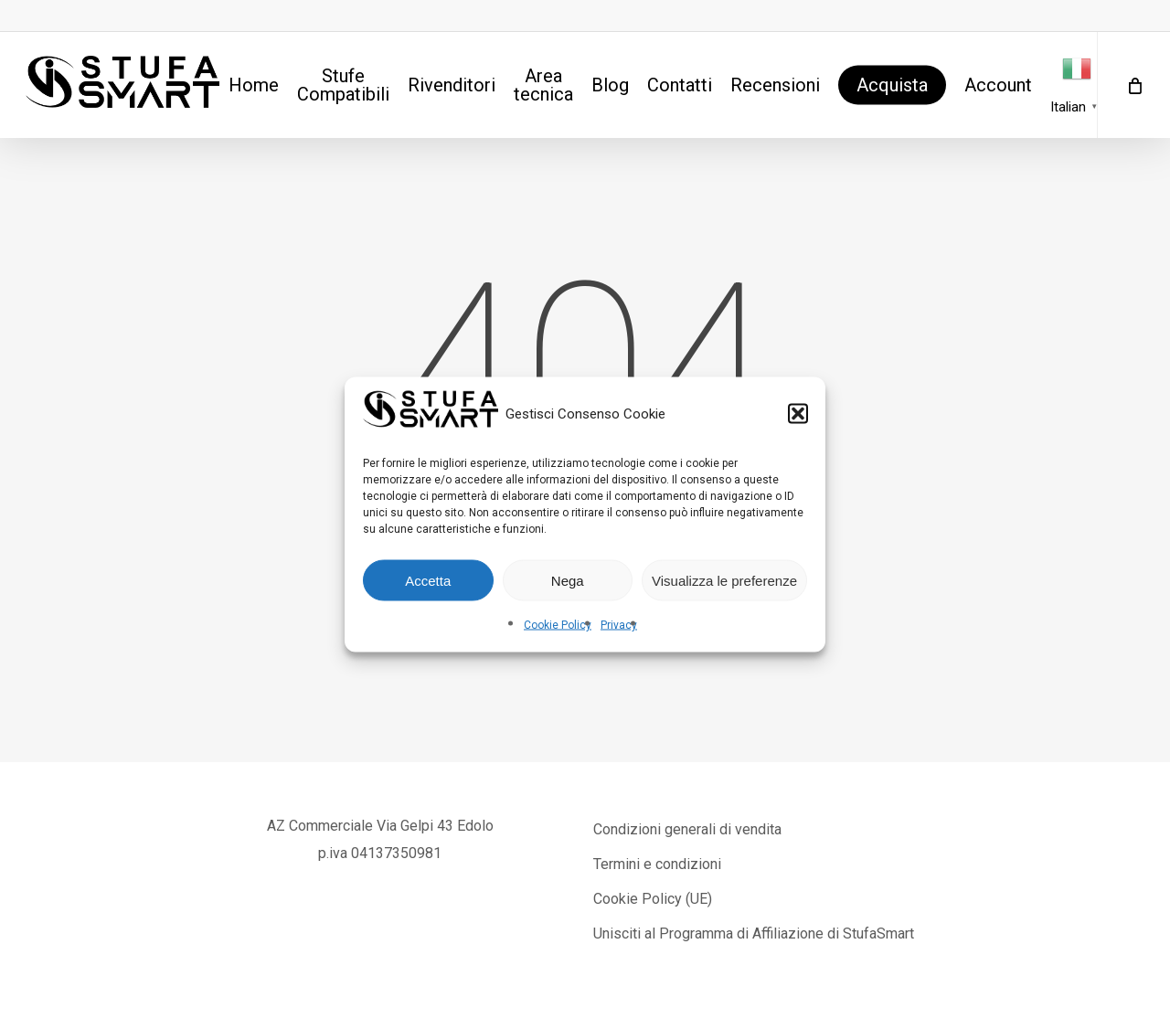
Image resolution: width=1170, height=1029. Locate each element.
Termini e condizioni (657, 864)
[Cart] (1133, 85)
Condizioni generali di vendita (687, 829)
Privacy (619, 625)
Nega (567, 580)
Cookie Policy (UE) (652, 898)
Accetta (428, 580)
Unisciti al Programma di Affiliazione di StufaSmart (753, 933)
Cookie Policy (557, 625)
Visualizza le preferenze (724, 580)
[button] (798, 414)
